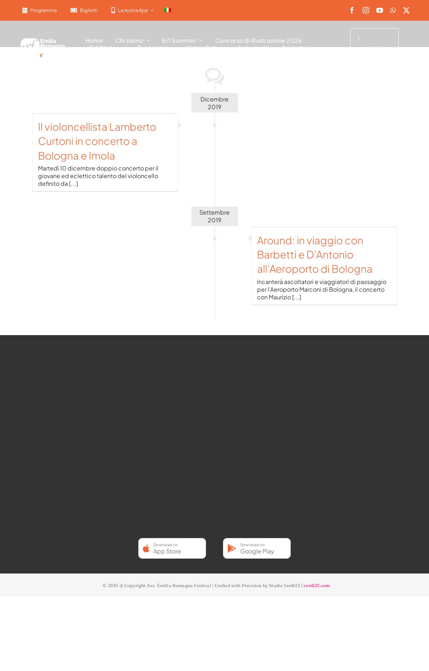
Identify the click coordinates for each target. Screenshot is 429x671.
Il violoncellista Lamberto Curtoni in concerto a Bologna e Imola (97, 140)
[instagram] (366, 10)
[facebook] (352, 10)
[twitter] (406, 10)
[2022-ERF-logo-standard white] (43, 39)
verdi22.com (316, 585)
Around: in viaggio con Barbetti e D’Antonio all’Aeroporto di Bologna (314, 254)
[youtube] (379, 10)
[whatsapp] (393, 10)
